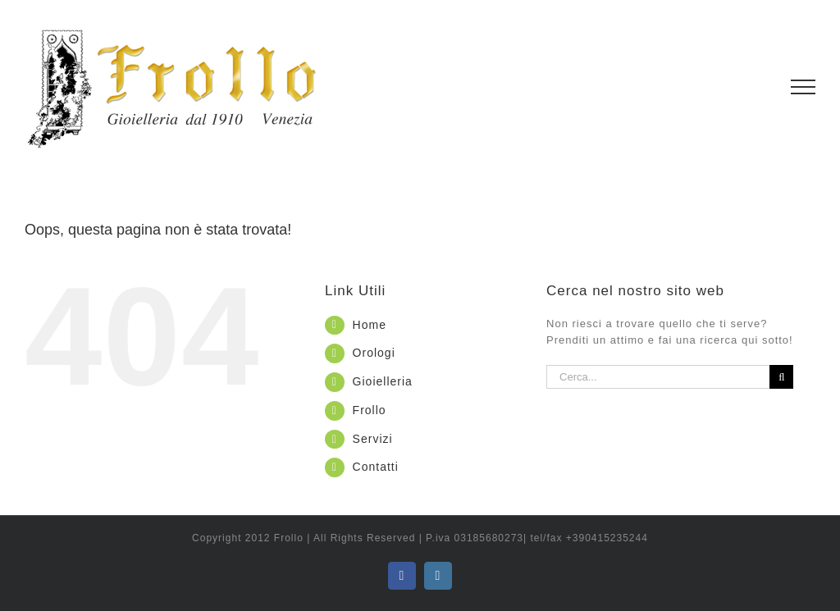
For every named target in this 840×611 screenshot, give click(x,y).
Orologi (374, 352)
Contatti (376, 466)
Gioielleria (383, 381)
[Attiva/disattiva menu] (803, 87)
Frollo (369, 410)
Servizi (373, 438)
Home (369, 324)
